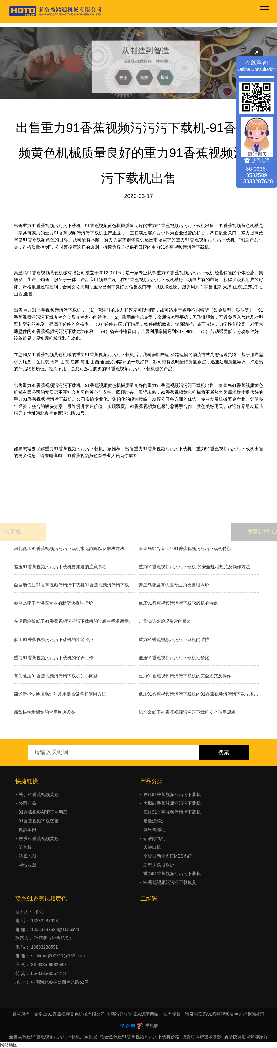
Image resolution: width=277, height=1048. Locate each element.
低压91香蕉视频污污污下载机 (172, 812)
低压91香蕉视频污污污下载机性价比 (174, 657)
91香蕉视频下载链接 (39, 820)
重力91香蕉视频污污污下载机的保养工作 (53, 657)
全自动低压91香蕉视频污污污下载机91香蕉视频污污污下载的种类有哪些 (74, 584)
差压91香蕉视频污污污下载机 (172, 794)
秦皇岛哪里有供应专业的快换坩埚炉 (174, 584)
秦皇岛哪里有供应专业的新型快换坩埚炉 (53, 603)
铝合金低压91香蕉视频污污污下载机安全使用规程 (187, 712)
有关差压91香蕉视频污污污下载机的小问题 (56, 675)
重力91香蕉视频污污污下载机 (172, 873)
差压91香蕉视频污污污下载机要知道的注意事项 (60, 566)
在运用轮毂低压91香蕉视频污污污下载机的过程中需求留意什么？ (74, 621)
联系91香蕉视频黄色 (39, 838)
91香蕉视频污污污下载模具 (170, 882)
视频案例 (27, 829)
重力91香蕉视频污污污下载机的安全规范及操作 (185, 675)
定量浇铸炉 (154, 820)
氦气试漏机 (154, 829)
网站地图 (27, 864)
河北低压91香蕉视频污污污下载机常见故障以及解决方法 (69, 548)
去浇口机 (152, 847)
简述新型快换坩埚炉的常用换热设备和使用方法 (60, 694)
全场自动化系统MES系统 (167, 855)
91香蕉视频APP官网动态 (43, 812)
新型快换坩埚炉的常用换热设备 (44, 712)
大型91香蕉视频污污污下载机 (172, 803)
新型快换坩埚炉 (158, 864)
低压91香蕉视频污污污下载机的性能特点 (53, 639)
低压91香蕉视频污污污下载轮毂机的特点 (178, 603)
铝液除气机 (154, 838)
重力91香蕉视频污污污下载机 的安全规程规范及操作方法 (194, 566)
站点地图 (27, 855)
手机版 (151, 1025)
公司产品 (27, 803)
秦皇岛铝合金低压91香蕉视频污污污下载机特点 (185, 548)
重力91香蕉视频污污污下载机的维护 (174, 639)
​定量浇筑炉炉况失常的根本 (165, 621)
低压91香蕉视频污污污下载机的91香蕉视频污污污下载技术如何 (199, 694)
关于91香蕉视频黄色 (39, 794)
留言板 (25, 847)
